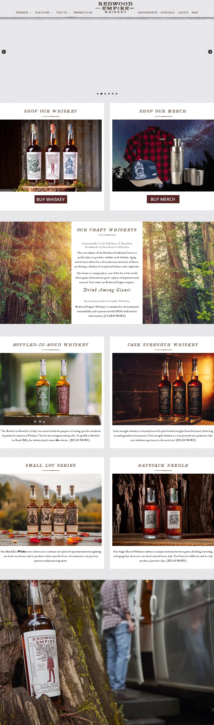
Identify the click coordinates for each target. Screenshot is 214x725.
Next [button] (209, 52)
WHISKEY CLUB (83, 12)
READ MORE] (80, 440)
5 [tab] (113, 94)
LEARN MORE (115, 316)
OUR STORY (44, 12)
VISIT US (63, 12)
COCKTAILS (167, 12)
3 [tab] (105, 94)
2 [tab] (101, 94)
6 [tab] (116, 94)
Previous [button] (4, 52)
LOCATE (183, 12)
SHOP (195, 12)
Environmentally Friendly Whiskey (107, 301)
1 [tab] (98, 94)
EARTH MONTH (147, 12)
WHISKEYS (24, 12)
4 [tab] (109, 94)
